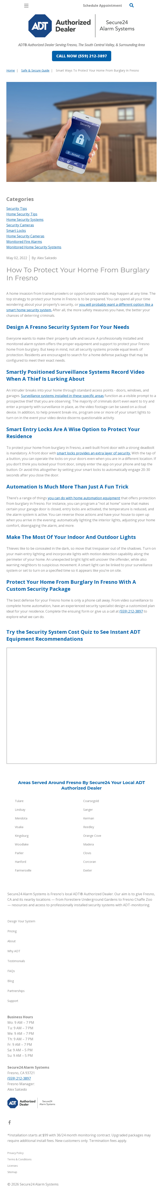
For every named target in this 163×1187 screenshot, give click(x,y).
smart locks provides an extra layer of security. (94, 453)
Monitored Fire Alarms (24, 241)
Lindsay (20, 810)
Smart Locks (16, 230)
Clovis (87, 853)
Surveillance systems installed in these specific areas (62, 395)
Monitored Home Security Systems (33, 247)
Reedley (88, 827)
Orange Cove (92, 836)
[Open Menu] (26, 5)
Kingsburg (21, 836)
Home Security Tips (21, 214)
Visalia (19, 827)
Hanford (20, 862)
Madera (88, 844)
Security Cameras (20, 225)
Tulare (19, 801)
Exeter (87, 870)
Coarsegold (91, 801)
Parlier (19, 853)
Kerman (88, 818)
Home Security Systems (25, 219)
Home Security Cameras (25, 236)
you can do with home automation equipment (84, 498)
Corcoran (89, 862)
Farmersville (23, 870)
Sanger (88, 810)
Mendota (21, 818)
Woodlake (22, 844)
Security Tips (16, 208)
